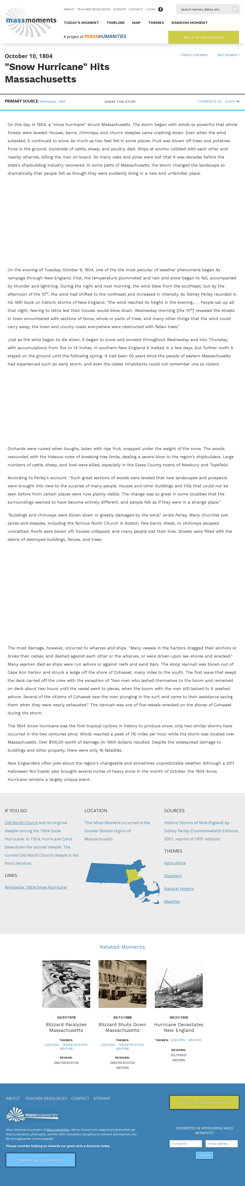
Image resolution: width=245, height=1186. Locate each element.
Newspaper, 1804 (52, 101)
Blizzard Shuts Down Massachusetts (122, 1027)
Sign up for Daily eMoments (203, 37)
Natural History (179, 888)
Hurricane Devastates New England (178, 1027)
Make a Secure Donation (41, 1160)
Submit (204, 1155)
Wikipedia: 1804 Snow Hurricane (36, 887)
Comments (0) (210, 101)
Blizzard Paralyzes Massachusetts (66, 1027)
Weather (172, 901)
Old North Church (21, 822)
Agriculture (175, 862)
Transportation (74, 1045)
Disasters (173, 875)
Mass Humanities (58, 1130)
